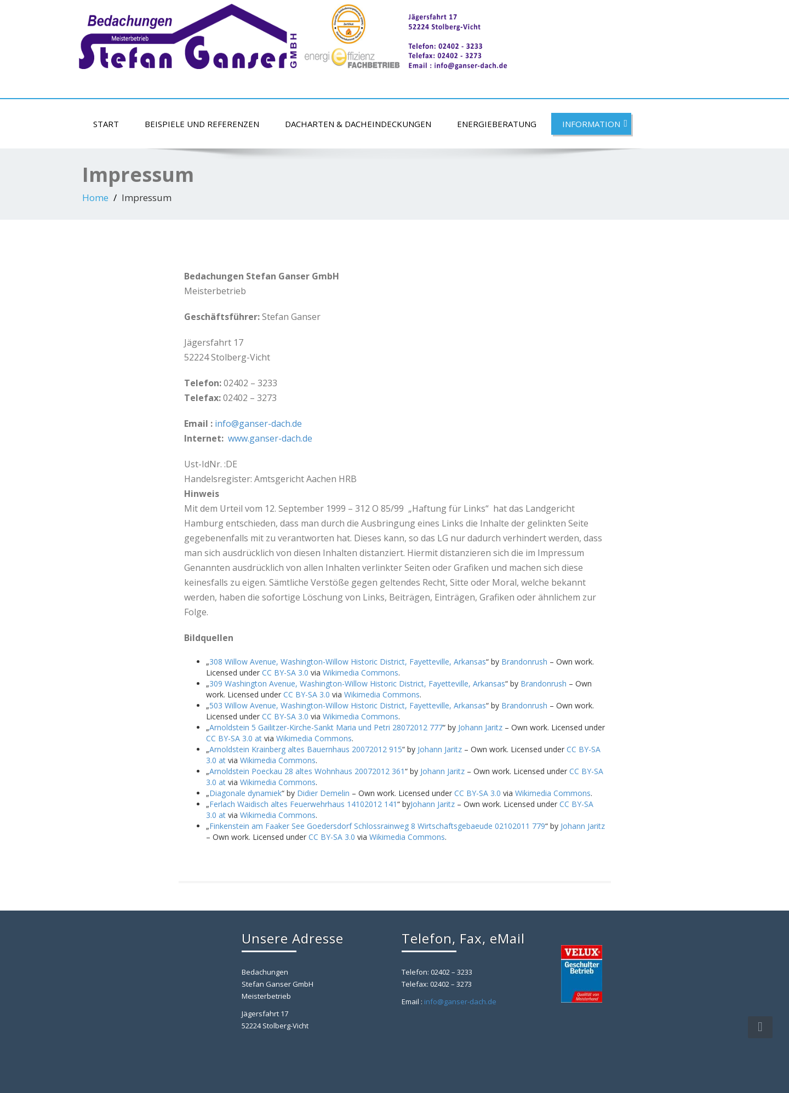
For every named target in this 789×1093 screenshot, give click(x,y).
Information (594, 123)
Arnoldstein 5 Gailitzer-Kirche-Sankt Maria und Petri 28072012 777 (326, 727)
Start (106, 123)
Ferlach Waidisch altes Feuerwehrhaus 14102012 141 (303, 804)
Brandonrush (524, 661)
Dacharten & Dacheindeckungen (358, 123)
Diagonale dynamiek (245, 793)
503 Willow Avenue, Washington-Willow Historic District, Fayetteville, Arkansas (347, 705)
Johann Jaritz (480, 727)
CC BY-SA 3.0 (285, 672)
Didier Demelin (323, 793)
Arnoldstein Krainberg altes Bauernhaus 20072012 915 (305, 749)
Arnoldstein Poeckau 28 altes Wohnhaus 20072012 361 (307, 771)
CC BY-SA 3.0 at (234, 738)
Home (95, 197)
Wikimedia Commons (360, 672)
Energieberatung (496, 123)
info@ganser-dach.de (258, 423)
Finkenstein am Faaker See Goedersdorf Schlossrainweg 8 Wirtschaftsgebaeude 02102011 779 (377, 826)
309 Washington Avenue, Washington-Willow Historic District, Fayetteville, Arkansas (357, 683)
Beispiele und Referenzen (202, 123)
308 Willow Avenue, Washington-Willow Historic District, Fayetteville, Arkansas (347, 661)
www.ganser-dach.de (270, 438)
